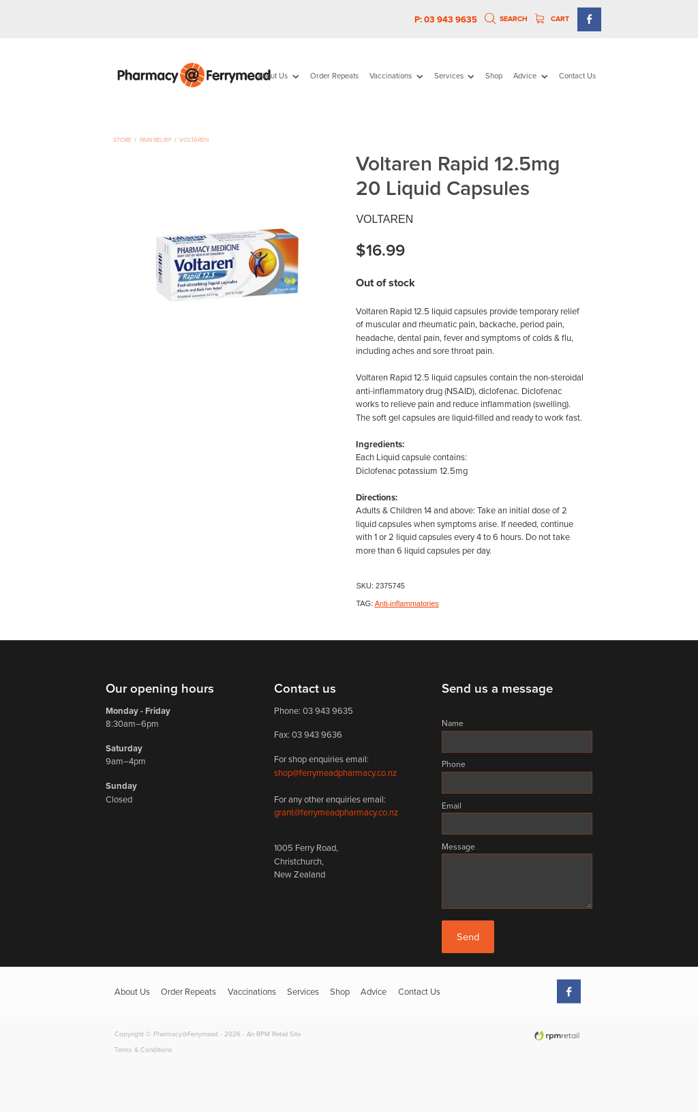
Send (468, 936)
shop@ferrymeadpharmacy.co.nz (335, 772)
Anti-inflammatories (407, 603)
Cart (552, 19)
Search (506, 19)
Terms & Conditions (143, 1049)
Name (453, 723)
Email (451, 806)
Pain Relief (156, 139)
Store (122, 139)
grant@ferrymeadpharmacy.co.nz (336, 812)
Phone (454, 764)
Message (458, 847)
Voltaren (194, 139)
